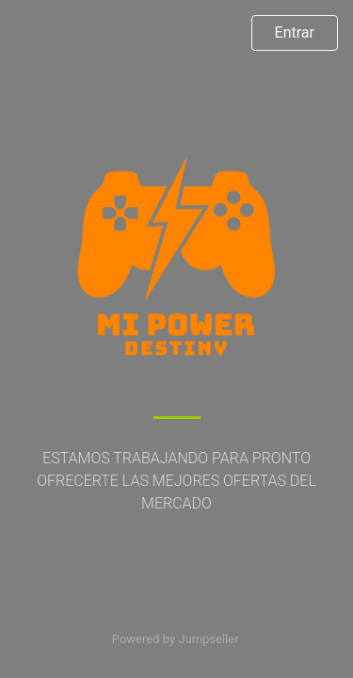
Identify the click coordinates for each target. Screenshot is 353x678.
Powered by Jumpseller (175, 639)
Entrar (294, 32)
